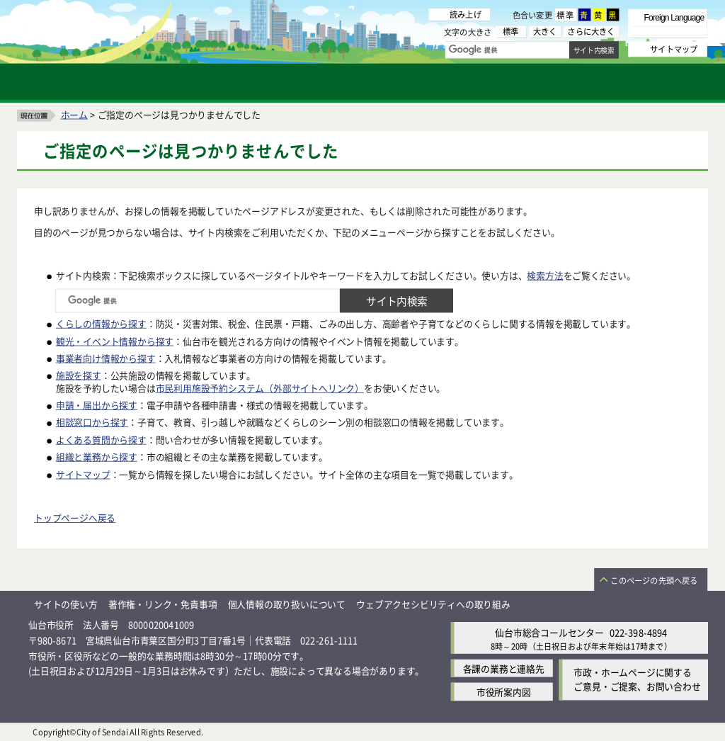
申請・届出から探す (96, 405)
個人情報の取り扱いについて (287, 604)
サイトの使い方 (66, 604)
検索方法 (545, 274)
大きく (545, 31)
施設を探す (78, 374)
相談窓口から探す (92, 422)
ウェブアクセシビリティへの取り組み (433, 604)
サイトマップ (83, 473)
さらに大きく (591, 31)
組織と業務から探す (96, 456)
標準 (565, 15)
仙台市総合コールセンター (549, 631)
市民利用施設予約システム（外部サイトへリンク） (260, 387)
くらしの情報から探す (101, 323)
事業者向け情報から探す (106, 357)
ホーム (74, 113)
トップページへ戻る (74, 517)
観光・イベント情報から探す (114, 340)
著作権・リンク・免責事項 (162, 604)
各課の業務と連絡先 (503, 667)
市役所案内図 (503, 691)
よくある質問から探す (101, 439)
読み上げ (465, 14)
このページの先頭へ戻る (653, 580)
